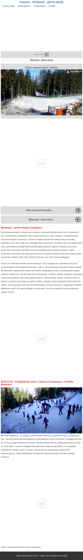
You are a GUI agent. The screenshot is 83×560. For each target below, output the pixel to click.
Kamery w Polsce (31, 556)
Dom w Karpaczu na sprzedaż (56, 556)
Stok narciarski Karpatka (38, 210)
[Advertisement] (41, 28)
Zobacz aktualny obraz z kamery (41, 90)
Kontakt (52, 6)
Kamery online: (9, 6)
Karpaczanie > (40, 6)
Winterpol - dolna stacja (41, 219)
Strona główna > (24, 6)
